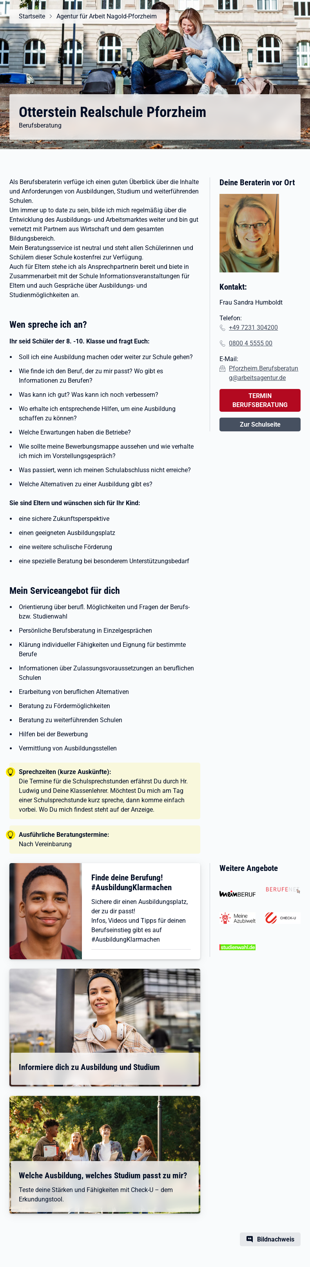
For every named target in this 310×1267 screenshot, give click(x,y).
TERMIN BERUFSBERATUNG (260, 400)
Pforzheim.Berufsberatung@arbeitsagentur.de (263, 373)
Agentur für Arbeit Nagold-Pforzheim (106, 16)
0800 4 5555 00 (250, 343)
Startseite (32, 16)
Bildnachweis (275, 1239)
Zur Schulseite (260, 424)
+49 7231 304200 (253, 327)
